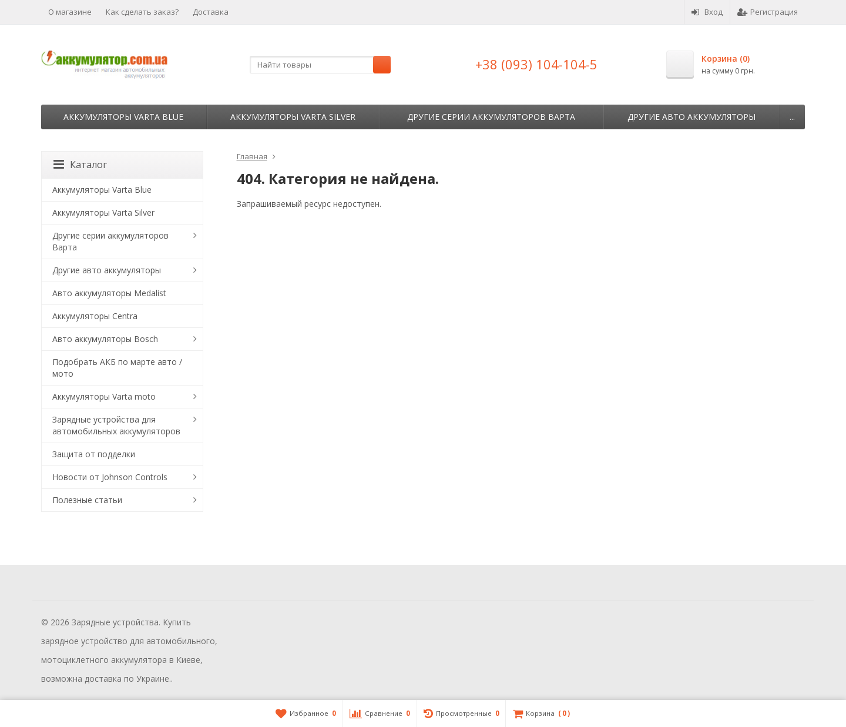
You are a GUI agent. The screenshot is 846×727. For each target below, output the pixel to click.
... (792, 116)
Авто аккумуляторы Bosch (105, 338)
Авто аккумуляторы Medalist (109, 293)
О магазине (70, 11)
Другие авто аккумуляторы (691, 116)
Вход (707, 11)
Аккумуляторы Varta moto (104, 396)
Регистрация (767, 11)
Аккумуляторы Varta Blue (123, 116)
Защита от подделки (93, 454)
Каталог (80, 164)
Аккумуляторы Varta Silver (292, 116)
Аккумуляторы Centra (94, 315)
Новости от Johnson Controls (109, 477)
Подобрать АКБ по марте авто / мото (117, 367)
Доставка (211, 11)
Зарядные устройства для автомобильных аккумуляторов (116, 425)
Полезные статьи (87, 499)
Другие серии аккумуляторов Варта (491, 116)
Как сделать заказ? (142, 11)
